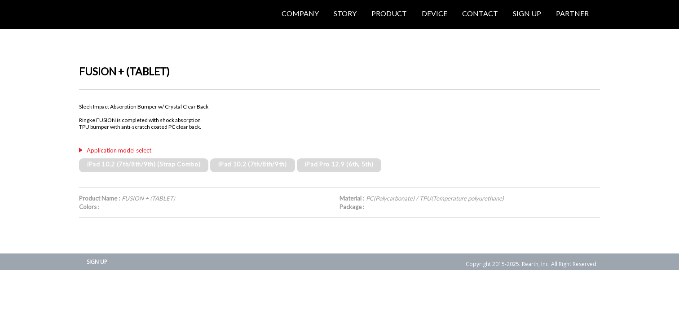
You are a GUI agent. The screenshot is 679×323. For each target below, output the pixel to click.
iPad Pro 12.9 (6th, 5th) (339, 164)
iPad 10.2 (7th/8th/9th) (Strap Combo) (143, 164)
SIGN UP (97, 262)
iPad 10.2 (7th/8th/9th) (252, 164)
